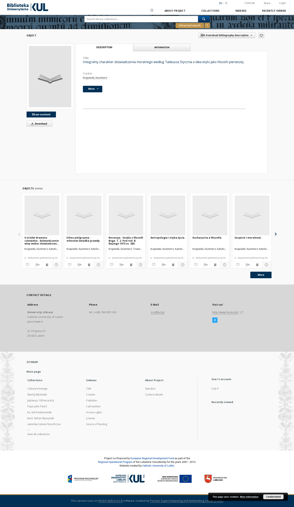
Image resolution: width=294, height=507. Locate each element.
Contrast (250, 3)
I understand (273, 496)
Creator (90, 394)
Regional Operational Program (115, 461)
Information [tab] (161, 47)
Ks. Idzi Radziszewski (39, 412)
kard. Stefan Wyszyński (40, 418)
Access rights (94, 412)
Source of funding (96, 424)
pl (226, 3)
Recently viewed (274, 10)
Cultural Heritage (37, 388)
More (261, 274)
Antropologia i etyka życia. (167, 237)
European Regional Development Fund (152, 458)
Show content (41, 114)
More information (249, 497)
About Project (175, 10)
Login (282, 3)
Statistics (150, 388)
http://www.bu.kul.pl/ (225, 312)
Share (267, 3)
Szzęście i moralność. (248, 237)
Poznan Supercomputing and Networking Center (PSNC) (186, 501)
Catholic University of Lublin (158, 465)
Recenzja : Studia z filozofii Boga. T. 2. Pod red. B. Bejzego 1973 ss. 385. (126, 240)
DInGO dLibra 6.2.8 (110, 501)
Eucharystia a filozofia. (207, 237)
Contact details (154, 394)
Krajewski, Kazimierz (95, 77)
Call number (93, 406)
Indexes (240, 10)
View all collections (38, 434)
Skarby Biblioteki (37, 394)
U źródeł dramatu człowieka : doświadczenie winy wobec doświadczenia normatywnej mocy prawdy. (41, 240)
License (90, 418)
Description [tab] (104, 47)
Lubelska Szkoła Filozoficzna (44, 424)
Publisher (91, 400)
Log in (215, 388)
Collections (210, 10)
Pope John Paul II (37, 406)
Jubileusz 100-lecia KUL (40, 400)
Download (38, 124)
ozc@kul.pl (158, 312)
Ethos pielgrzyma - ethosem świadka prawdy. (83, 239)
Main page (34, 371)
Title (88, 388)
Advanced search (190, 25)
